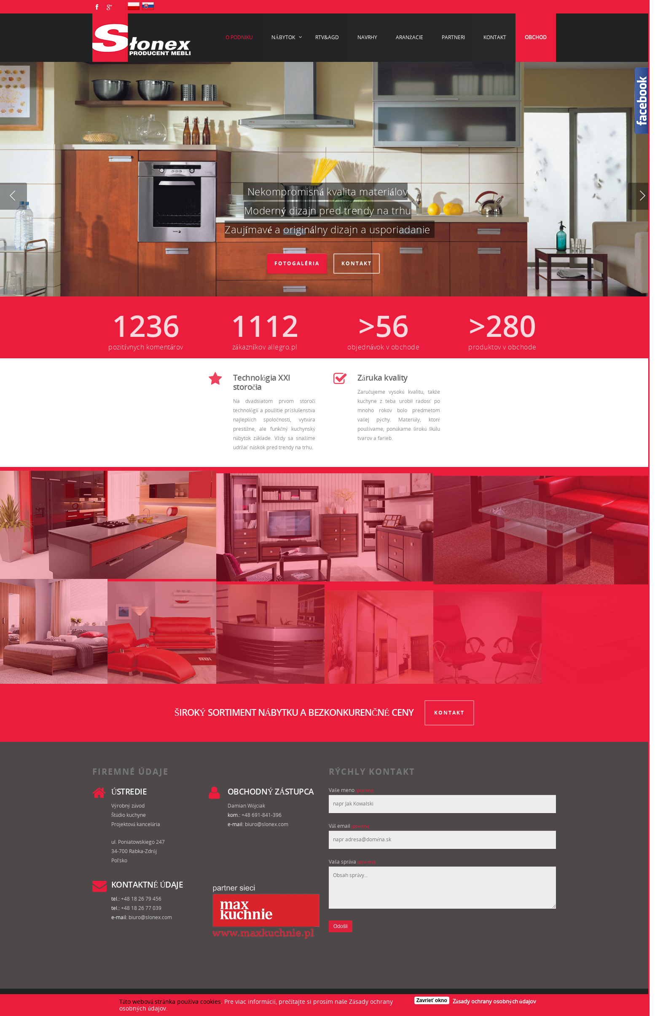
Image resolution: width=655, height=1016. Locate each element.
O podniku (239, 37)
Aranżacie (409, 37)
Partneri (453, 37)
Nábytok (287, 37)
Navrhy (367, 37)
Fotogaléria (296, 263)
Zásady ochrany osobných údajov (494, 1001)
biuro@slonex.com (266, 824)
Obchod (536, 37)
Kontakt (494, 37)
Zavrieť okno (431, 1000)
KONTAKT (449, 712)
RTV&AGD (327, 37)
